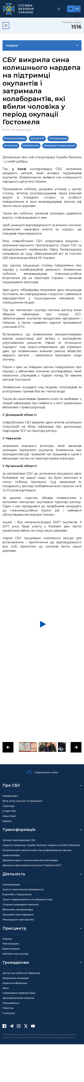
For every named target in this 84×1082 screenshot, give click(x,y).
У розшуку (9, 1013)
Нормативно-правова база (19, 992)
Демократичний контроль (18, 997)
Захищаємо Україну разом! (59, 145)
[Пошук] (58, 8)
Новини (12, 45)
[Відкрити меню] (6, 25)
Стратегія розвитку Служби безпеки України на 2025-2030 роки (41, 845)
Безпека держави (14, 138)
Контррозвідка (58, 138)
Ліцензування (11, 1003)
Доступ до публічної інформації (21, 973)
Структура (8, 805)
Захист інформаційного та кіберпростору (27, 899)
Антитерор (11, 145)
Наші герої (9, 816)
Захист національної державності (23, 889)
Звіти (6, 988)
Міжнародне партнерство (18, 919)
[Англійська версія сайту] (77, 8)
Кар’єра (7, 821)
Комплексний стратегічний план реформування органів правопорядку (37, 853)
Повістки (8, 1008)
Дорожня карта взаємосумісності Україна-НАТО (32, 865)
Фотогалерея (11, 943)
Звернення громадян (16, 978)
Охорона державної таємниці (21, 904)
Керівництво (10, 795)
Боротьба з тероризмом (17, 894)
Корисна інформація (15, 983)
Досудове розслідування (18, 914)
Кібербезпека (31, 145)
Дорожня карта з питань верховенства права (30, 860)
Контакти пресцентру (16, 953)
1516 (76, 27)
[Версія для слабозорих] (70, 8)
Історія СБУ (9, 811)
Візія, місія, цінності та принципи (22, 800)
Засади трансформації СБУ (19, 840)
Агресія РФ (37, 138)
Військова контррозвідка (18, 909)
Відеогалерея (11, 948)
